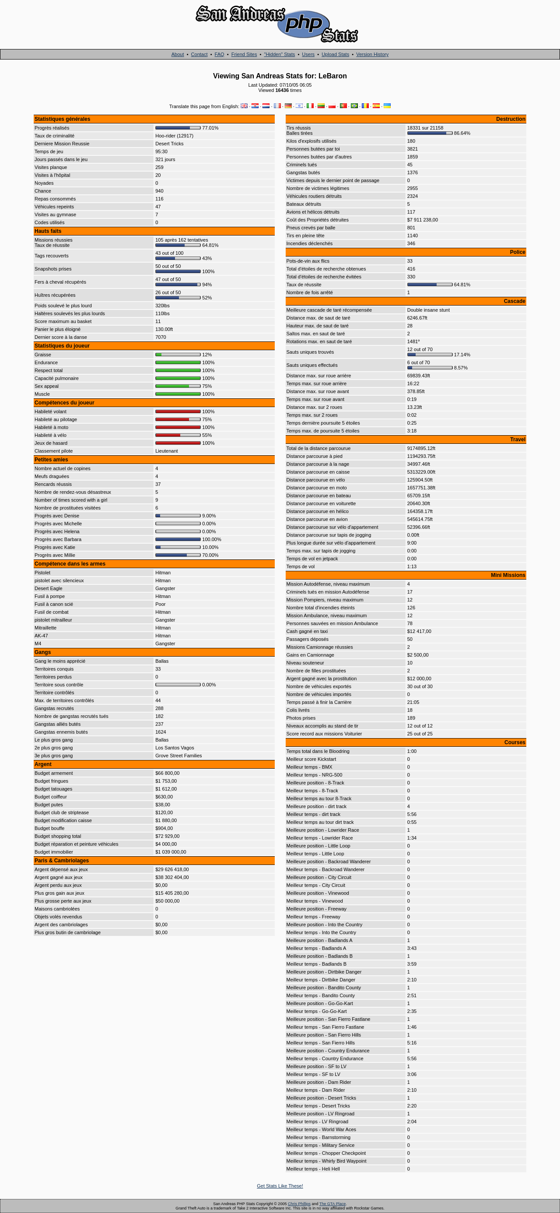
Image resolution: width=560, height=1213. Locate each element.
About (178, 54)
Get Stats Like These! (280, 1185)
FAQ (219, 54)
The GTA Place (332, 1204)
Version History (372, 54)
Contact (199, 54)
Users (308, 54)
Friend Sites (244, 54)
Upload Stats (335, 54)
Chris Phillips (299, 1204)
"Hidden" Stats (279, 54)
